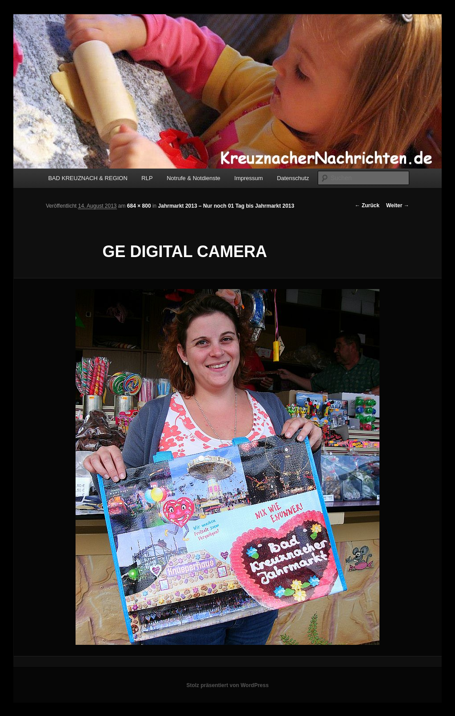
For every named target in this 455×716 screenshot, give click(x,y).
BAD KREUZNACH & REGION (87, 178)
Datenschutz (293, 178)
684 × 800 (139, 206)
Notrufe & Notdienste (193, 178)
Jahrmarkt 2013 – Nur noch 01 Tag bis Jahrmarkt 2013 (226, 206)
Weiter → (397, 205)
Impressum (248, 178)
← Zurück (367, 205)
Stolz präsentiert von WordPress (227, 685)
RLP (146, 178)
